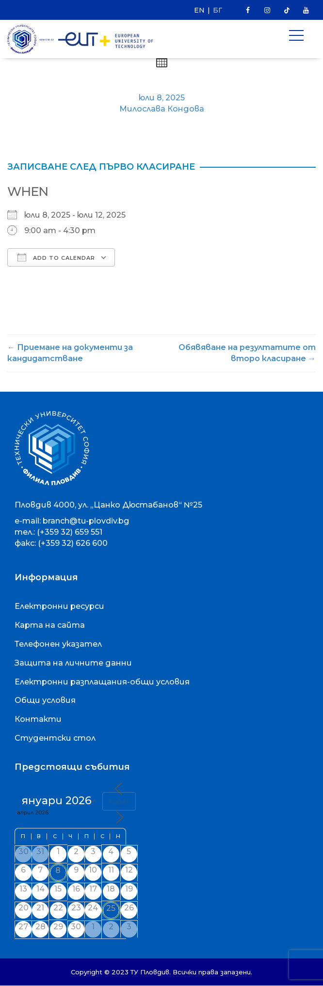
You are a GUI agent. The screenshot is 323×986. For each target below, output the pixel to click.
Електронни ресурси (59, 606)
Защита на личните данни (73, 663)
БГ (217, 10)
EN (199, 10)
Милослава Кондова (161, 108)
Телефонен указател (58, 644)
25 (111, 908)
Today (119, 801)
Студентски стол (55, 738)
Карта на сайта (50, 625)
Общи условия (45, 700)
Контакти (38, 719)
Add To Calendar (56, 257)
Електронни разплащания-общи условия (102, 681)
